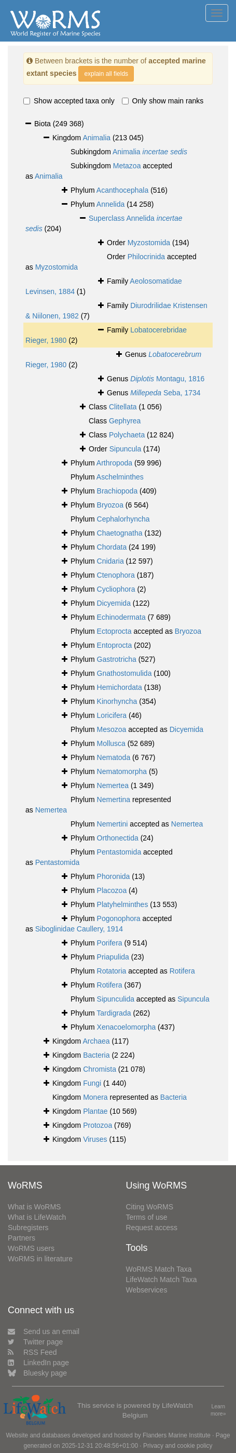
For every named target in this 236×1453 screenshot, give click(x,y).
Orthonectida (117, 838)
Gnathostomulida (124, 673)
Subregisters (28, 1227)
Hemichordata (119, 687)
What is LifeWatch (37, 1217)
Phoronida (113, 876)
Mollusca (111, 743)
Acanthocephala (122, 190)
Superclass (107, 218)
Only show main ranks (163, 101)
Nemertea (113, 785)
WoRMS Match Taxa (159, 1269)
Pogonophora (119, 918)
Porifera (109, 943)
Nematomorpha (122, 771)
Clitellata (123, 407)
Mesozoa (112, 729)
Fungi (92, 1083)
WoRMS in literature (40, 1259)
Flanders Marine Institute (177, 1435)
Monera (95, 1097)
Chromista (99, 1069)
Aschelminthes (120, 477)
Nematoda (114, 757)
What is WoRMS (34, 1207)
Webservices (147, 1290)
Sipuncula (125, 449)
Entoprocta (114, 645)
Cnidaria (110, 561)
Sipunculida (115, 999)
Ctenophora (116, 575)
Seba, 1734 (165, 393)
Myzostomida (149, 242)
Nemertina (114, 799)
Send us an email (43, 1331)
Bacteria (96, 1055)
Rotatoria (112, 971)
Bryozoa (110, 505)
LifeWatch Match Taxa (161, 1279)
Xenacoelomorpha (126, 1027)
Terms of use (147, 1217)
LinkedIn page (38, 1362)
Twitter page (35, 1342)
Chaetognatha (120, 533)
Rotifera (182, 971)
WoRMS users (31, 1248)
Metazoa (127, 166)
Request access (152, 1227)
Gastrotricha (116, 659)
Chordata (112, 547)
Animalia (96, 138)
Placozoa (112, 890)
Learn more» (218, 1410)
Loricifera (112, 715)
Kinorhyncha (117, 701)
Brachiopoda (117, 491)
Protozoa (97, 1125)
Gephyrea (125, 421)
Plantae (95, 1111)
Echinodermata (121, 617)
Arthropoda (114, 463)
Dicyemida (114, 603)
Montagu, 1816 (167, 379)
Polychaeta (127, 435)
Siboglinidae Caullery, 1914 (79, 929)
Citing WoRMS (150, 1207)
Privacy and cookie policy (178, 1445)
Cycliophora (116, 589)
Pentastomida (119, 852)
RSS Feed (32, 1352)
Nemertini (112, 824)
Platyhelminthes (122, 904)
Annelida (110, 204)
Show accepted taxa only (69, 101)
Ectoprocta (114, 631)
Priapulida (113, 957)
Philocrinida (146, 256)
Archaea (95, 1041)
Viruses (95, 1139)
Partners (21, 1238)
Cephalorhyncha (123, 519)
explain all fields (106, 73)
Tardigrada (113, 1013)
